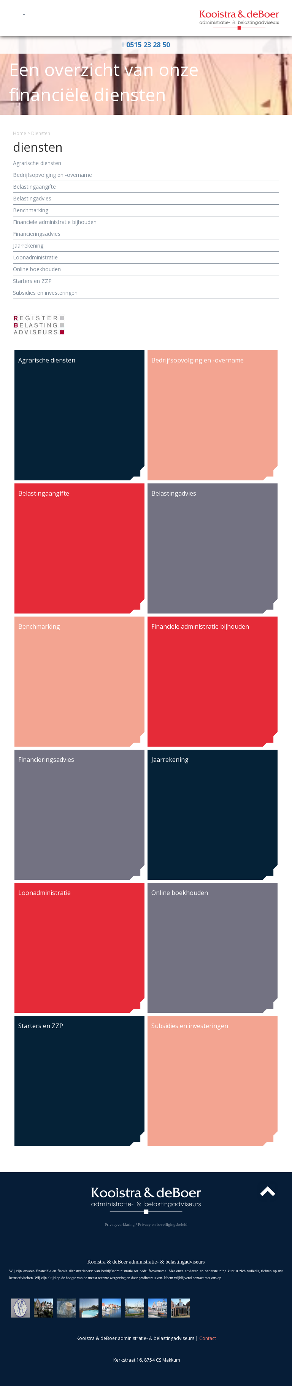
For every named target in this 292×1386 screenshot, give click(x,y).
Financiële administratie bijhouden (55, 222)
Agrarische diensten (37, 163)
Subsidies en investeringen (45, 292)
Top (267, 1191)
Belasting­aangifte (34, 186)
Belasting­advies (32, 198)
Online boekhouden (37, 269)
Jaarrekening (28, 245)
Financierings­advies (36, 233)
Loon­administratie (35, 257)
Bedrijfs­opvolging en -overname (52, 174)
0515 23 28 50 (146, 44)
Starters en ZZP (32, 281)
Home (19, 133)
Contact (207, 1338)
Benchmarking (30, 210)
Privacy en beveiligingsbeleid (162, 1224)
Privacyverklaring (120, 1224)
